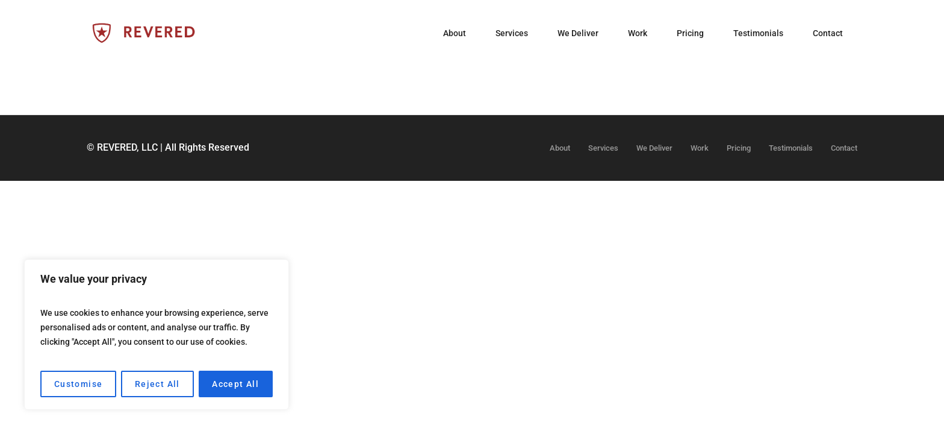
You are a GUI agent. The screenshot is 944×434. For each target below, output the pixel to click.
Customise (78, 384)
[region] (156, 334)
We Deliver (654, 148)
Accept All (235, 384)
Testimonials (791, 148)
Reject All (157, 384)
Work (700, 148)
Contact (844, 148)
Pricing (739, 148)
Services (603, 148)
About (560, 148)
